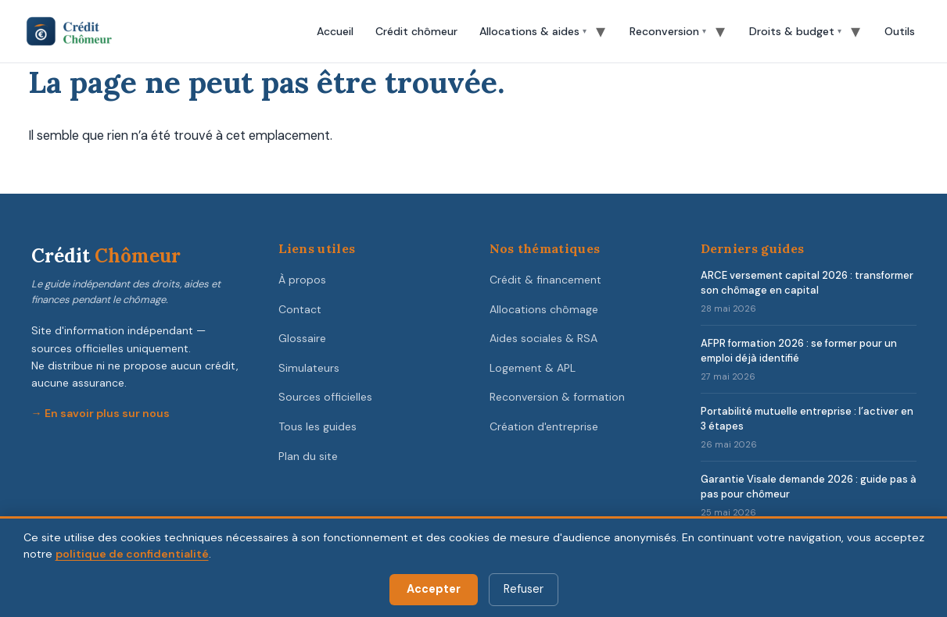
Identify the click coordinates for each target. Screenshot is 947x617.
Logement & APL (533, 368)
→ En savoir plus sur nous (100, 413)
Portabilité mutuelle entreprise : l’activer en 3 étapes (807, 419)
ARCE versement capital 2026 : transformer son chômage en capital (807, 283)
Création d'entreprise (544, 426)
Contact (299, 309)
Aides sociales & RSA (543, 338)
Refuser (523, 589)
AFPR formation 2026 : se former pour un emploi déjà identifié (799, 351)
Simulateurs (308, 368)
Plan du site (308, 456)
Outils (899, 31)
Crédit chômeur (416, 31)
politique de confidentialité (132, 554)
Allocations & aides (529, 31)
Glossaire (302, 338)
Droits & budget (791, 31)
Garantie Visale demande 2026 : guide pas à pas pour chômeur (809, 487)
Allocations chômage (544, 309)
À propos (302, 280)
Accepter (434, 589)
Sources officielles (325, 397)
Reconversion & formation (557, 397)
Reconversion (664, 31)
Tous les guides (317, 426)
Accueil (335, 31)
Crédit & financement (545, 280)
